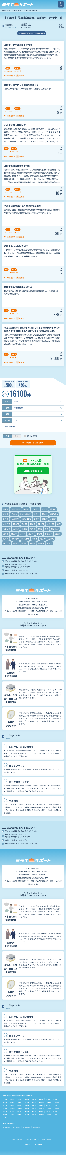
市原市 (16, 523)
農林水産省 (36, 1127)
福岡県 (55, 1112)
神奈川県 (41, 1102)
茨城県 (55, 1099)
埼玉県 (19, 1102)
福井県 (12, 1106)
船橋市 (57, 533)
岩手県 (19, 1099)
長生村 (24, 543)
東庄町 (16, 528)
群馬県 (12, 1102)
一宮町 (5, 509)
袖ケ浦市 (15, 538)
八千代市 (35, 509)
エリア (7, 401)
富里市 (45, 519)
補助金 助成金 (6, 10)
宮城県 (27, 1099)
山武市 (53, 519)
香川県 (34, 1112)
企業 (7, 436)
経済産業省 (6, 1127)
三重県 (55, 1106)
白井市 (22, 533)
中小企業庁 (16, 1127)
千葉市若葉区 (25, 514)
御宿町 (32, 523)
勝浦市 (53, 509)
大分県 (27, 1115)
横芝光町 (55, 528)
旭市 (58, 523)
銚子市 (43, 538)
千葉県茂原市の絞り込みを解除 (31, 33)
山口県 (19, 1112)
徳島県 (27, 1112)
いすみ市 (6, 523)
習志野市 (48, 533)
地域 (7, 408)
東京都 (34, 1102)
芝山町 (5, 538)
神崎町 (39, 533)
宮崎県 (34, 1115)
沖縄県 (49, 1115)
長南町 (16, 543)
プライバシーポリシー (32, 1140)
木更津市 (6, 528)
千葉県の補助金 (16, 10)
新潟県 (49, 1102)
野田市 (34, 538)
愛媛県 (41, 1112)
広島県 (12, 1112)
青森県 (12, 1099)
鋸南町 (51, 538)
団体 (16, 436)
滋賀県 (5, 1109)
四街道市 (54, 514)
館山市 (32, 543)
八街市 (45, 509)
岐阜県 (34, 1106)
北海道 (5, 1099)
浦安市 (14, 533)
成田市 (41, 523)
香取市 (41, 543)
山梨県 (19, 1106)
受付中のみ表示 (32, 436)
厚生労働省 (26, 1127)
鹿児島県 (41, 1115)
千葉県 (27, 1102)
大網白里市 (26, 519)
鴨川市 (49, 543)
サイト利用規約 (17, 1140)
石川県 (5, 1106)
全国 (56, 1115)
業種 (7, 414)
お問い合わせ (46, 1140)
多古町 (5, 519)
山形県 (41, 1099)
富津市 (36, 519)
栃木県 (5, 1102)
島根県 (57, 1109)
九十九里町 (16, 509)
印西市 (36, 514)
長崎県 (12, 1115)
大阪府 (19, 1109)
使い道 (7, 420)
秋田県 (34, 1099)
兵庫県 (27, 1109)
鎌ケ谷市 (6, 543)
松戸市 (32, 528)
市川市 (24, 523)
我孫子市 (50, 523)
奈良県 (34, 1109)
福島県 (48, 1099)
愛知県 (48, 1106)
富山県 (57, 1102)
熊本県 (19, 1115)
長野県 (27, 1106)
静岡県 (41, 1106)
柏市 (40, 528)
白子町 (31, 533)
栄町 (46, 528)
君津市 (45, 514)
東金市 (24, 528)
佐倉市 (26, 509)
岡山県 (5, 1112)
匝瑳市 (5, 514)
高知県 (48, 1112)
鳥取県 (49, 1109)
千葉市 (14, 514)
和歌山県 (41, 1109)
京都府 (12, 1109)
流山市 (5, 533)
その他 (5, 1118)
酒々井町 (25, 538)
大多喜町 (15, 519)
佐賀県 (5, 1115)
